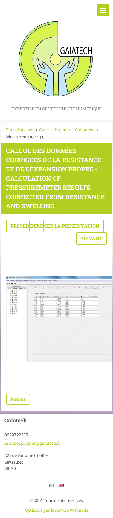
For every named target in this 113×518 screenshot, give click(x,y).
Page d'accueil (19, 129)
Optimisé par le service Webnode (56, 510)
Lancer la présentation (67, 226)
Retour (18, 399)
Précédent (24, 226)
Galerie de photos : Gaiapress (66, 129)
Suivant (91, 238)
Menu (103, 10)
